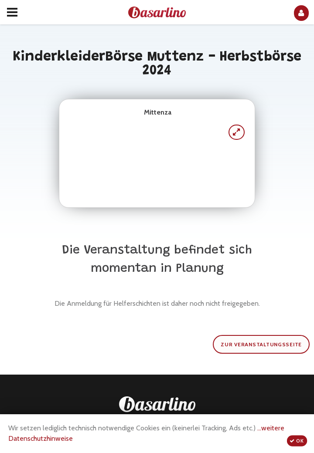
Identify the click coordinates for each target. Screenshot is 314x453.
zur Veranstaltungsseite (261, 344)
